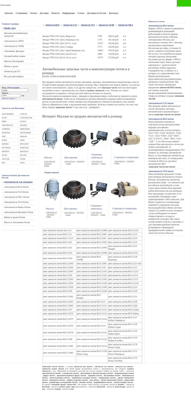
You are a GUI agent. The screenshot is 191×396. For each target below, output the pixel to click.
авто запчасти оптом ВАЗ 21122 (92, 339)
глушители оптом (70, 373)
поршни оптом (95, 375)
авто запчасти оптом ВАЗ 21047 (58, 271)
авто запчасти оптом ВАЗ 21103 (92, 279)
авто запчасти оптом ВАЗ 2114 (122, 238)
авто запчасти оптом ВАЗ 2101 (57, 242)
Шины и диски (11, 66)
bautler (121, 384)
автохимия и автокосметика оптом (96, 373)
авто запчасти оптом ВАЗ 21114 (92, 319)
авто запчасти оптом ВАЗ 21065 (58, 305)
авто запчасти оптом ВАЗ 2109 (91, 238)
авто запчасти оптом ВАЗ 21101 (92, 271)
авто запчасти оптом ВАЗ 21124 (123, 230)
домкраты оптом (57, 380)
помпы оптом (85, 382)
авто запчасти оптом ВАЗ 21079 (58, 332)
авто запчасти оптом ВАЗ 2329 (122, 305)
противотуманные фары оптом (71, 375)
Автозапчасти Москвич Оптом (18, 212)
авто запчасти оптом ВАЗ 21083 (58, 352)
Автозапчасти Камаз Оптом (17, 207)
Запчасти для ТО (12, 71)
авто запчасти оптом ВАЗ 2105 (57, 275)
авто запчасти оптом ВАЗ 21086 (92, 230)
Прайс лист (10, 28)
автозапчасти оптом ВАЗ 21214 (123, 275)
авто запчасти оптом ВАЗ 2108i (91, 234)
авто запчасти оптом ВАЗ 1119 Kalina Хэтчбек (122, 339)
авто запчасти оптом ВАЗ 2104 (57, 258)
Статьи (80, 13)
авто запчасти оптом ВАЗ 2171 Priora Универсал (122, 352)
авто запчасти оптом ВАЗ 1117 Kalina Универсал (122, 319)
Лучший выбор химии (14, 56)
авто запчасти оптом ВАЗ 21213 (123, 271)
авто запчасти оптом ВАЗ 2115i (123, 253)
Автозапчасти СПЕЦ (14, 46)
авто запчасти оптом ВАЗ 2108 (57, 339)
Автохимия (5, 5)
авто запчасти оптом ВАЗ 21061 (58, 296)
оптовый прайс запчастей (64, 384)
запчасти (111, 387)
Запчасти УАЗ (88, 25)
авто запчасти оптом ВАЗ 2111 (91, 301)
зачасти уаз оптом (123, 366)
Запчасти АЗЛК (106, 25)
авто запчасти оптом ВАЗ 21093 (92, 247)
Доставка (44, 13)
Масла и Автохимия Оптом (17, 222)
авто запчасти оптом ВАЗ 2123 (122, 287)
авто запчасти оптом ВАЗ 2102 (57, 247)
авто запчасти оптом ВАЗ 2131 (122, 296)
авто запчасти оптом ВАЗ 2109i (91, 263)
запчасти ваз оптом (83, 366)
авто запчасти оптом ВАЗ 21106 (92, 287)
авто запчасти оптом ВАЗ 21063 (58, 301)
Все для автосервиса (14, 76)
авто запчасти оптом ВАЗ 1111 (57, 234)
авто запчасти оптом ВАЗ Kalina (123, 313)
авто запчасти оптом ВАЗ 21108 (92, 291)
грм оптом (94, 380)
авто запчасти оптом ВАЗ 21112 (92, 309)
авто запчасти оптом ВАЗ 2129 (122, 291)
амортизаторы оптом (124, 373)
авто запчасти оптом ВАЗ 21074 (58, 325)
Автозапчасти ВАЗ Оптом (16, 187)
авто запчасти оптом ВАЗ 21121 (92, 332)
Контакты (113, 13)
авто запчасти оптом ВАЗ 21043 (58, 263)
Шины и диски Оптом (14, 217)
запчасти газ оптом (104, 366)
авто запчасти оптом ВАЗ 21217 (123, 279)
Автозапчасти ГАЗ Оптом (16, 192)
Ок (23, 95)
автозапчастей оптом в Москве (163, 37)
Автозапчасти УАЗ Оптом (16, 202)
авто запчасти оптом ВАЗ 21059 (58, 287)
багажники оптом (112, 375)
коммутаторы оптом (123, 382)
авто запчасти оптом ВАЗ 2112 (91, 325)
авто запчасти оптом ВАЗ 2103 (57, 253)
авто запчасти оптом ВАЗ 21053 (58, 279)
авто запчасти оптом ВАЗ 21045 (58, 267)
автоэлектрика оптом (60, 378)
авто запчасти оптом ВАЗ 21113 (92, 313)
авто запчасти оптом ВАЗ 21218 (123, 283)
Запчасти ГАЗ (70, 25)
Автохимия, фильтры (14, 51)
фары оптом (49, 375)
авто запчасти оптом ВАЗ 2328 (122, 301)
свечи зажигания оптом (112, 380)
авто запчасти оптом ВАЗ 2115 (122, 242)
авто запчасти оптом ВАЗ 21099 (92, 253)
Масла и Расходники (14, 61)
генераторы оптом (107, 378)
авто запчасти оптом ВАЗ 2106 (57, 291)
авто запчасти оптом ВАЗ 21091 (92, 242)
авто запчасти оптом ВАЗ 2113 (122, 234)
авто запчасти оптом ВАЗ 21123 (92, 346)
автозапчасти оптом (51, 373)
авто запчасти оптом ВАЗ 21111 (92, 305)
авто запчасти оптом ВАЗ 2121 (122, 267)
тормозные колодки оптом (84, 378)
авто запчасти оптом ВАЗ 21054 (58, 283)
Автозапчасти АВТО (14, 41)
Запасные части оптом (53, 366)
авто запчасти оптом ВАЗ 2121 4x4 (124, 263)
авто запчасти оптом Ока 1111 (57, 230)
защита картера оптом (77, 380)
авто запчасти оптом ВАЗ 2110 (91, 267)
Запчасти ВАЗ (52, 25)
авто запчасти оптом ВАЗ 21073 (58, 319)
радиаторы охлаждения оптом (63, 382)
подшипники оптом (103, 382)
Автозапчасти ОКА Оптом (16, 197)
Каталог (9, 13)
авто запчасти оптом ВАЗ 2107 (57, 309)
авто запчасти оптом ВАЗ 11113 (58, 238)
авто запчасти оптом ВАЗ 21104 (92, 283)
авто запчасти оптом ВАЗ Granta (123, 309)
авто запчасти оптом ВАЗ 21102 (92, 275)
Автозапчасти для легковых (18, 182)
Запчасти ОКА (125, 25)
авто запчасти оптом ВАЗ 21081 (58, 346)
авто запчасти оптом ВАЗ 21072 (58, 313)
